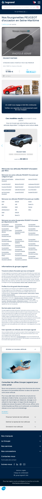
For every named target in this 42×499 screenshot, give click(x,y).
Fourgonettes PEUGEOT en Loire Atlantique (19, 232)
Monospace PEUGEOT (34, 187)
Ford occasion (14, 293)
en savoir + (5, 412)
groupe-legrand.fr (21, 336)
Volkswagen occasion (22, 301)
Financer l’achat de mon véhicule (17, 417)
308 (3, 215)
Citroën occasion (23, 293)
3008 (3, 212)
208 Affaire (4, 207)
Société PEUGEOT (33, 192)
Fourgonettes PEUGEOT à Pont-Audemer (19, 241)
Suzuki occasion (11, 294)
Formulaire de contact (8, 460)
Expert (30, 201)
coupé (34, 282)
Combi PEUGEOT (6, 184)
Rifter (29, 209)
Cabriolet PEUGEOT (20, 189)
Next (40, 145)
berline (22, 282)
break (26, 282)
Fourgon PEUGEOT (7, 187)
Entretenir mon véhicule (14, 427)
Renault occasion (18, 297)
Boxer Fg (17, 215)
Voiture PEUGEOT (32, 179)
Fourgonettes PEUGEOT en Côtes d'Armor (7, 230)
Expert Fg (30, 204)
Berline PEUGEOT (19, 184)
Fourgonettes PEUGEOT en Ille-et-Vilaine (20, 226)
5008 (16, 207)
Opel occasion (31, 293)
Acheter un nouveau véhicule (16, 349)
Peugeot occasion (28, 297)
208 (3, 204)
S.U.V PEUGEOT (32, 189)
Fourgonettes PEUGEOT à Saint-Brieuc (6, 254)
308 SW (17, 201)
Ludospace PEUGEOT (33, 184)
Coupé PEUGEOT (19, 192)
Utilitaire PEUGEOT (20, 179)
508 (16, 209)
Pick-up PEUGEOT (6, 189)
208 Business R (5, 209)
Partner (30, 207)
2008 (3, 201)
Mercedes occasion (12, 301)
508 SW (17, 212)
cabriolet (30, 282)
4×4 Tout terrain (16, 282)
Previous (2, 145)
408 (16, 204)
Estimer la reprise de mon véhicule (18, 422)
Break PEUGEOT (19, 187)
